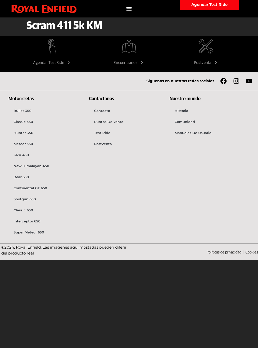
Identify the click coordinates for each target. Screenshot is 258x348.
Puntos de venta (108, 122)
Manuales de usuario (193, 133)
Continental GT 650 (30, 188)
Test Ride (102, 133)
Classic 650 (23, 210)
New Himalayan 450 (31, 166)
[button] (129, 9)
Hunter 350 (23, 133)
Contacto (102, 111)
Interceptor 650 (27, 221)
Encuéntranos (129, 63)
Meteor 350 (23, 144)
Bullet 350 (23, 111)
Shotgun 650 (25, 199)
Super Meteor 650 (29, 232)
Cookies (251, 252)
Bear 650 (21, 177)
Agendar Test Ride (52, 63)
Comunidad (185, 122)
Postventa (206, 63)
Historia (181, 111)
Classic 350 (23, 122)
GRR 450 (21, 155)
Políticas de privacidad (224, 252)
